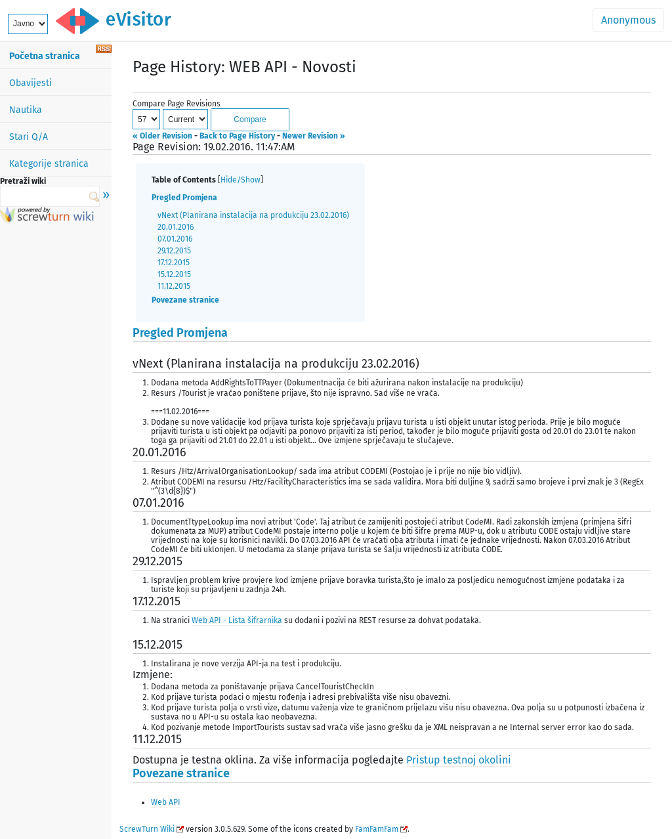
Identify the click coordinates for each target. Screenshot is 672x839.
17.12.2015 (174, 262)
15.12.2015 (174, 274)
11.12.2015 (174, 286)
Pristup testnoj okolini (458, 760)
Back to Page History (237, 135)
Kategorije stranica (49, 163)
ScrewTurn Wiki (147, 829)
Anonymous (628, 20)
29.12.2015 (174, 250)
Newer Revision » (313, 135)
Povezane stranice (185, 300)
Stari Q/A (28, 136)
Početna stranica (44, 56)
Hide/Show (240, 179)
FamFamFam (376, 829)
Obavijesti (30, 83)
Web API (165, 802)
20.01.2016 (176, 227)
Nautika (25, 110)
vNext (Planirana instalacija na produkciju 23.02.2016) (253, 215)
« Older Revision (162, 135)
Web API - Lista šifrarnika (237, 620)
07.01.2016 (175, 239)
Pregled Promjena (184, 197)
